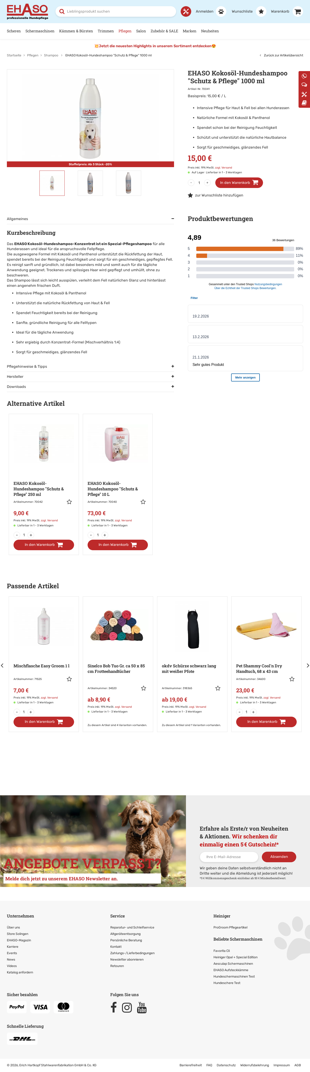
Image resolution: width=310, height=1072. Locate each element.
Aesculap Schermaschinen (233, 964)
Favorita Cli (221, 951)
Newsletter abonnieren (127, 959)
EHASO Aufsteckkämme (230, 970)
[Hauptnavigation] (155, 31)
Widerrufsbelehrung (254, 1065)
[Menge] (199, 182)
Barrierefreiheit (191, 1065)
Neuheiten (210, 30)
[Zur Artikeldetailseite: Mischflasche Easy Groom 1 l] (44, 653)
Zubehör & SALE (164, 30)
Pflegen (125, 30)
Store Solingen (17, 934)
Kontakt (116, 947)
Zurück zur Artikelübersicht (281, 55)
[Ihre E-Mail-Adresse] (229, 857)
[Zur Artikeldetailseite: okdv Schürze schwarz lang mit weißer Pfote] (192, 657)
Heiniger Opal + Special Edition (235, 957)
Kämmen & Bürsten (76, 30)
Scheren (14, 30)
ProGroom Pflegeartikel (230, 927)
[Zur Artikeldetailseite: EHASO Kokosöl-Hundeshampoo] (44, 473)
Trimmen (106, 30)
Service (117, 916)
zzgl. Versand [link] (223, 167)
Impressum (282, 1065)
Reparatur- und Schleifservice (132, 927)
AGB (297, 1065)
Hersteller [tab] (15, 376)
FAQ (209, 1065)
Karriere (12, 947)
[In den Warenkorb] (44, 545)
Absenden (279, 856)
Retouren (117, 966)
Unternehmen (20, 916)
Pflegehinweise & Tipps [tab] (27, 366)
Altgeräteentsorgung (125, 934)
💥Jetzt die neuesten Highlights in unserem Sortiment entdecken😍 (155, 46)
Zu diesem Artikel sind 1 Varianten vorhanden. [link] (191, 725)
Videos (12, 966)
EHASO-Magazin (19, 940)
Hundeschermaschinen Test (234, 976)
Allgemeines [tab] (17, 219)
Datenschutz (226, 1065)
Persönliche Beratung (126, 940)
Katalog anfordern (20, 972)
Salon (141, 30)
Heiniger (221, 916)
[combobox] (115, 11)
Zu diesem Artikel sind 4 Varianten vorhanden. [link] (117, 725)
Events (12, 953)
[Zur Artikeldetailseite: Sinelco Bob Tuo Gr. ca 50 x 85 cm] (118, 657)
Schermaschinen (40, 30)
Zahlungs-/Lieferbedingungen (132, 953)
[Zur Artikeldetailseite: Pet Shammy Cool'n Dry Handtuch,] (266, 653)
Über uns (13, 927)
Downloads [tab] (16, 386)
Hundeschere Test (226, 983)
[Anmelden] (208, 11)
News (11, 959)
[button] (70, 502)
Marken (190, 30)
